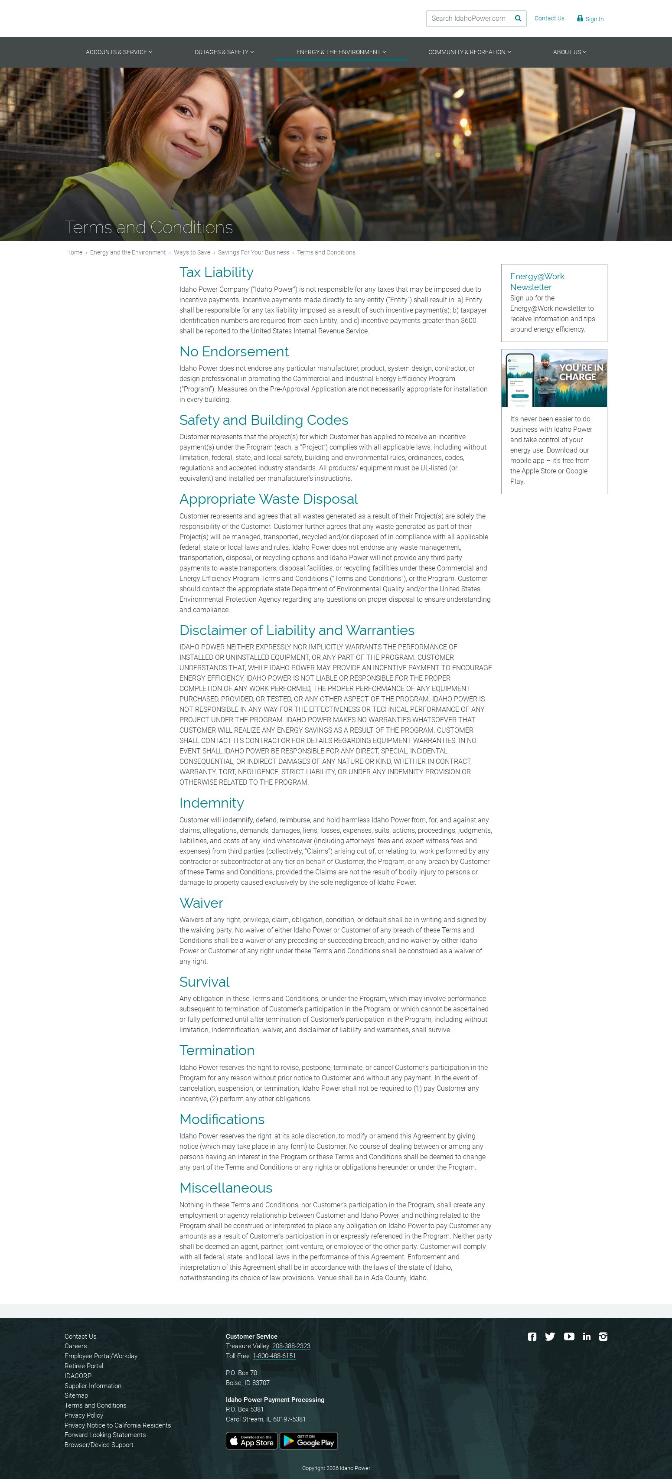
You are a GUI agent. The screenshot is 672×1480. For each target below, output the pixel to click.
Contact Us (81, 1337)
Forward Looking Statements (105, 1436)
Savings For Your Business (253, 253)
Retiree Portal (84, 1366)
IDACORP (78, 1376)
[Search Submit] (511, 18)
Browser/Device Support (99, 1446)
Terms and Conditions (96, 1406)
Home (74, 253)
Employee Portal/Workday (101, 1357)
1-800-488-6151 (274, 1357)
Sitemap (76, 1396)
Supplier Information (93, 1386)
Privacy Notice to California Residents (118, 1426)
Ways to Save (192, 253)
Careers (76, 1347)
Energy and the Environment (128, 253)
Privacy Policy (84, 1416)
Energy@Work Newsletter (537, 282)
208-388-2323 (291, 1347)
